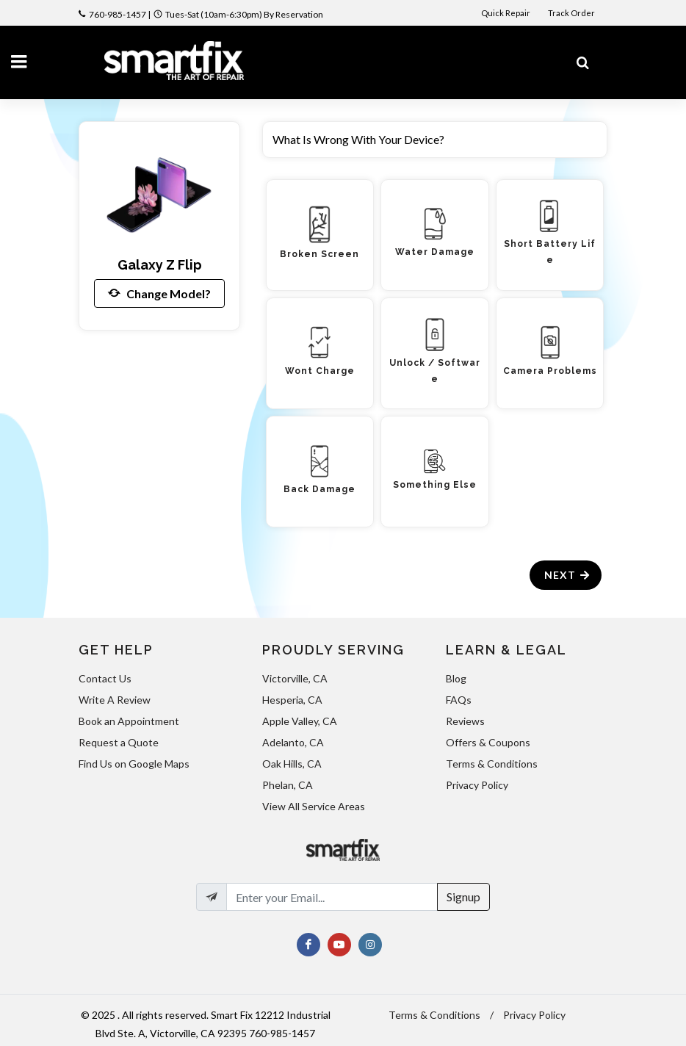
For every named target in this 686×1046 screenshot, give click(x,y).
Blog (456, 678)
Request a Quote (119, 742)
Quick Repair (505, 13)
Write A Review (115, 699)
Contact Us (105, 678)
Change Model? (159, 293)
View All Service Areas (313, 806)
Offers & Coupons (488, 742)
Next (567, 575)
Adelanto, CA (293, 742)
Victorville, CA (295, 678)
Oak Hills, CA (292, 763)
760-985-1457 (117, 14)
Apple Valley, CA (299, 721)
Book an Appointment (129, 721)
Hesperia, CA (292, 699)
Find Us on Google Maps (134, 763)
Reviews (465, 721)
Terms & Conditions (492, 763)
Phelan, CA (287, 785)
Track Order (572, 13)
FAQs (459, 699)
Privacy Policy (477, 785)
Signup (463, 896)
